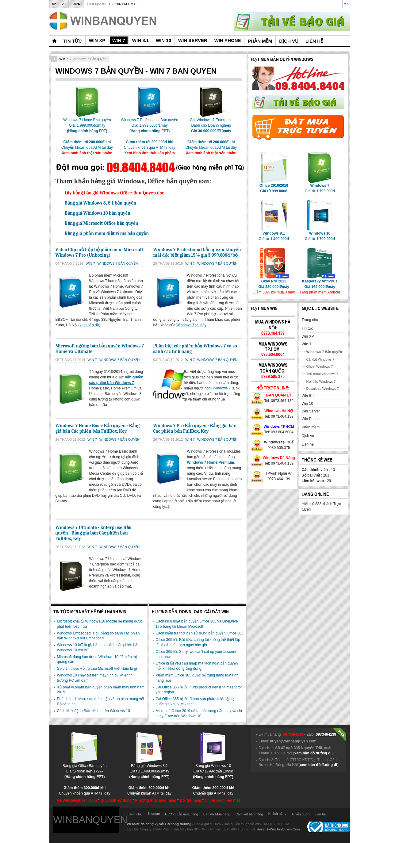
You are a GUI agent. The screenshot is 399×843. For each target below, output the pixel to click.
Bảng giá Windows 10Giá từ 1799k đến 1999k (213, 769)
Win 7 (63, 59)
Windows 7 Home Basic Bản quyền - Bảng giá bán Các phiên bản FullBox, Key (98, 428)
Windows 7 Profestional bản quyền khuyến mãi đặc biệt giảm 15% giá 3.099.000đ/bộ (197, 252)
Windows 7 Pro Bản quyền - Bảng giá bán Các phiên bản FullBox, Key (195, 428)
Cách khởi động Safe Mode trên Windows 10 (93, 711)
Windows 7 (222, 388)
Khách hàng (277, 813)
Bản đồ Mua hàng (216, 814)
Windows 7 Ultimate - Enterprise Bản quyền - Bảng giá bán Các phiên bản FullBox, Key (94, 533)
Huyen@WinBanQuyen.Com (278, 829)
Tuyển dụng (301, 814)
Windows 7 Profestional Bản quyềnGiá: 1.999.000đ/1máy (149, 123)
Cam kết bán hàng (249, 814)
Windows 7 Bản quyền (118, 263)
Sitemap (154, 813)
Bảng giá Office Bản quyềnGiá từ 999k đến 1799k (85, 769)
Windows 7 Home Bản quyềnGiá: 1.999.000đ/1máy (87, 123)
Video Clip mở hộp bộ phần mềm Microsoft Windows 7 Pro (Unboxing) (100, 252)
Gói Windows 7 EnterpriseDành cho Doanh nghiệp (211, 123)
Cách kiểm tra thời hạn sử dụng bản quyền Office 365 (199, 633)
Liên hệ (320, 814)
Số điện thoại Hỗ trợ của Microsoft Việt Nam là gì (97, 668)
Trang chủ (134, 814)
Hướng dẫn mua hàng (181, 814)
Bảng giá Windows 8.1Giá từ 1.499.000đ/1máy (149, 769)
